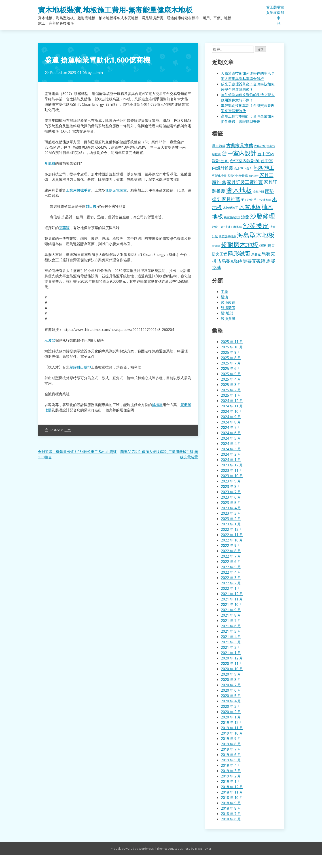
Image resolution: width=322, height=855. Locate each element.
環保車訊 (278, 15)
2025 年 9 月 (231, 352)
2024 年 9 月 (231, 416)
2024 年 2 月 (231, 454)
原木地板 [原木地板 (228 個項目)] (218, 145)
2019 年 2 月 (231, 776)
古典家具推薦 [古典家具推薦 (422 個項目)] (239, 145)
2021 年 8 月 (231, 615)
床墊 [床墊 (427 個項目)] (269, 191)
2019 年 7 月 (231, 749)
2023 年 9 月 (231, 481)
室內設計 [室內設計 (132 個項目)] (253, 175)
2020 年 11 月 (232, 663)
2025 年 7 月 (231, 363)
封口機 (91, 206)
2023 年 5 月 (231, 502)
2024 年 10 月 (232, 411)
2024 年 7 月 (231, 427)
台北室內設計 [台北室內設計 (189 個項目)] (243, 168)
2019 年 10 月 (232, 733)
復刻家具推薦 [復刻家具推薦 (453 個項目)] (226, 199)
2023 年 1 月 (231, 524)
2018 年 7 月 (231, 813)
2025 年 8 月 (231, 357)
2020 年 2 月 (231, 711)
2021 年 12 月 (232, 593)
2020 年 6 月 (231, 690)
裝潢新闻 (228, 307)
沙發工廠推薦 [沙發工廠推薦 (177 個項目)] (233, 227)
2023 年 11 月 (232, 470)
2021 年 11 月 (232, 599)
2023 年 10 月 (232, 475)
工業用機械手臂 (78, 190)
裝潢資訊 (228, 318)
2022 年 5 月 (231, 566)
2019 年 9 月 (231, 738)
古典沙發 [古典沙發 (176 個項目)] (260, 146)
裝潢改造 (228, 302)
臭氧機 (49, 163)
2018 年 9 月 (231, 802)
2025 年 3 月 (231, 384)
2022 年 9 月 (231, 545)
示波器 (49, 340)
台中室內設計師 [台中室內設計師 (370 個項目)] (245, 161)
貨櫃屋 (157, 404)
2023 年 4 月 (231, 507)
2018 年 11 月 (232, 792)
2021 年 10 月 (232, 604)
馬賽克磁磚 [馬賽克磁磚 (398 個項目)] (254, 261)
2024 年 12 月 (232, 400)
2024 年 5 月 (231, 438)
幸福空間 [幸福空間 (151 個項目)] (258, 191)
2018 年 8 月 (231, 808)
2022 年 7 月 (231, 556)
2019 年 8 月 (231, 743)
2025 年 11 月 (232, 341)
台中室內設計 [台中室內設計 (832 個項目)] (239, 153)
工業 (271, 10)
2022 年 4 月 (231, 572)
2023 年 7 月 (231, 491)
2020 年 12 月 (232, 658)
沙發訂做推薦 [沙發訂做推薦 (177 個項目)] (227, 236)
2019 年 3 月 (231, 770)
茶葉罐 (64, 227)
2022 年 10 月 (232, 540)
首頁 (268, 10)
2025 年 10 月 (232, 347)
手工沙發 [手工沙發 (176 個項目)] (247, 200)
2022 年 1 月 (231, 588)
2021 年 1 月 (231, 652)
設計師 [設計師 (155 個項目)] (216, 246)
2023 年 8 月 (231, 486)
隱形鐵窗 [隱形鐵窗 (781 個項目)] (239, 253)
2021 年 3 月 (231, 642)
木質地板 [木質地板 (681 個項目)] (250, 207)
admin (98, 72)
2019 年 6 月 (231, 754)
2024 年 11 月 (232, 406)
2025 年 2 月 (231, 389)
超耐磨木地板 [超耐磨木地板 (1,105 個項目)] (239, 244)
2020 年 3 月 (231, 706)
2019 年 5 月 (231, 760)
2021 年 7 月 (231, 620)
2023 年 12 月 (232, 465)
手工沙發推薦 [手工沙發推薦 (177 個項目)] (262, 200)
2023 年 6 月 (231, 497)
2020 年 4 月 (231, 701)
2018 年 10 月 (232, 797)
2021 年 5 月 (231, 631)
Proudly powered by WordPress (133, 849)
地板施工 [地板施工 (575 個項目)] (264, 167)
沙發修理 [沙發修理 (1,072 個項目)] (262, 216)
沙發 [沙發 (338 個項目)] (245, 216)
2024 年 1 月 (231, 459)
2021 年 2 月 (231, 647)
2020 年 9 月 (231, 674)
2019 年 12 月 (232, 722)
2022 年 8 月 (231, 550)
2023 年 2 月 (231, 518)
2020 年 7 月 (231, 684)
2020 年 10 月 (232, 668)
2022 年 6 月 (231, 561)
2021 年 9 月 (231, 609)
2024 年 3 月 (231, 448)
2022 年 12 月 (232, 529)
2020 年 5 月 (231, 695)
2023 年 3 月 (231, 513)
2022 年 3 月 (231, 577)
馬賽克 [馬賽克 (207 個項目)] (256, 254)
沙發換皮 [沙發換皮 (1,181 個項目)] (256, 225)
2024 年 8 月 (231, 422)
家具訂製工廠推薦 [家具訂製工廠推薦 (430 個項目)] (245, 182)
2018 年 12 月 (232, 786)
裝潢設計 (228, 313)
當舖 (282, 10)
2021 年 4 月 (231, 636)
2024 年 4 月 (231, 443)
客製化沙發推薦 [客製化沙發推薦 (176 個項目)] (237, 176)
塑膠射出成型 (80, 367)
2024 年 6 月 (231, 432)
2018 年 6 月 (231, 819)
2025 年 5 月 (231, 373)
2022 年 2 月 (231, 583)
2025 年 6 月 (231, 368)
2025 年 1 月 (231, 395)
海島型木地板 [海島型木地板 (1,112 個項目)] (256, 235)
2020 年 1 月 (231, 717)
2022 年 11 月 (232, 534)
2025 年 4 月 (231, 379)
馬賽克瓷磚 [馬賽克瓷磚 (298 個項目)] (232, 261)
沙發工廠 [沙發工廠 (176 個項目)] (218, 227)
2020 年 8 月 (231, 679)
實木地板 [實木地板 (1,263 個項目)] (239, 190)
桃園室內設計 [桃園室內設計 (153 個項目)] (232, 217)
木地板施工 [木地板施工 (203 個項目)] (230, 208)
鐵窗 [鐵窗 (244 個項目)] (263, 245)
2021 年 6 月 (231, 625)
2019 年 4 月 (231, 765)
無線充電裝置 (116, 190)
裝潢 (275, 10)
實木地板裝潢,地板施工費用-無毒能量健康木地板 (115, 10)
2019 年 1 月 (231, 781)
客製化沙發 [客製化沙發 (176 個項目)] (219, 176)
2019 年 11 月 (232, 727)
